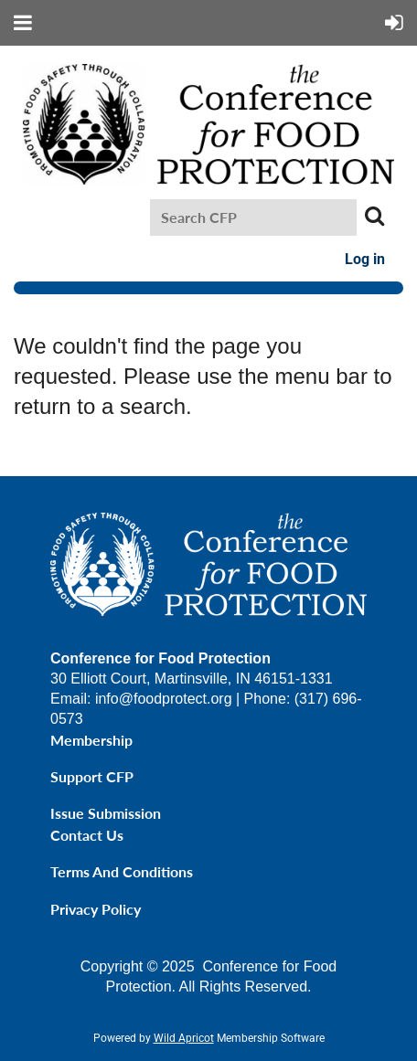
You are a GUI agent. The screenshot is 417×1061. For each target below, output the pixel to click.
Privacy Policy (95, 909)
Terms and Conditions (121, 871)
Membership (91, 739)
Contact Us (86, 834)
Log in (365, 259)
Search (374, 215)
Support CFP (92, 776)
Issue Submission (105, 813)
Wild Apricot (184, 1038)
